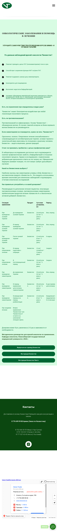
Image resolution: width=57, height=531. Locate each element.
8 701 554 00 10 (22, 432)
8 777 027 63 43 (21, 434)
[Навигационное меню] (53, 5)
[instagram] (28, 444)
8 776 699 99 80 (17, 421)
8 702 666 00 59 (21, 430)
